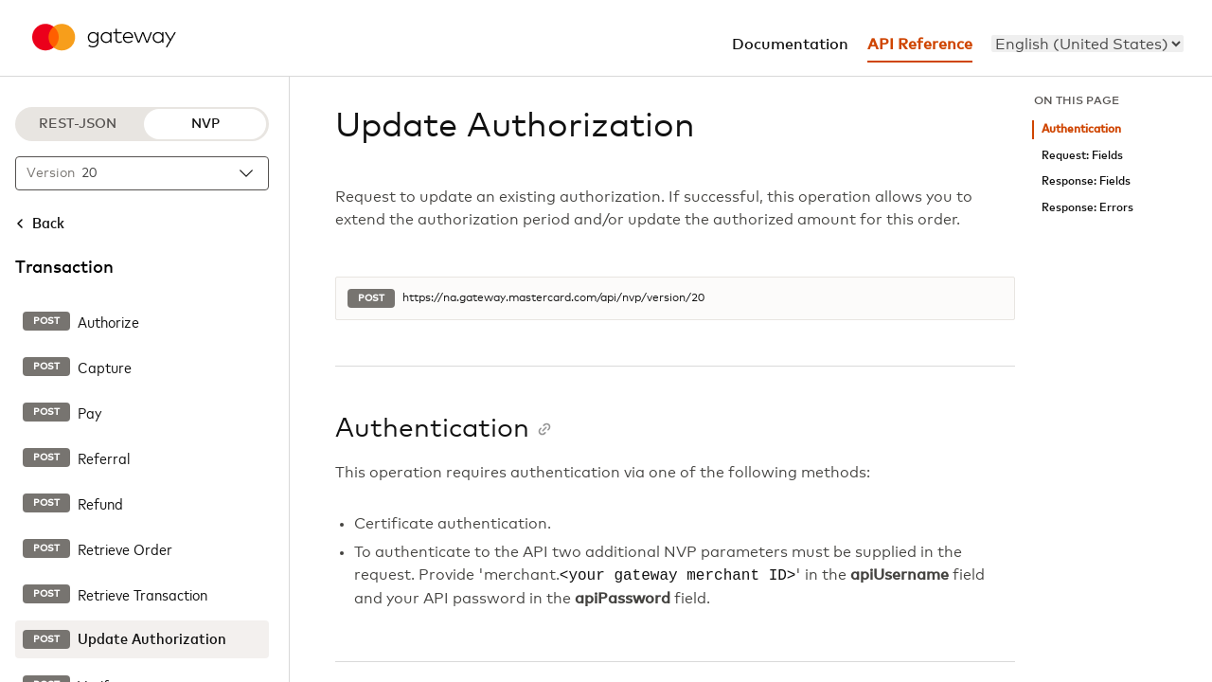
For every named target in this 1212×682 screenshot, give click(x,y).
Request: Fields (1082, 156)
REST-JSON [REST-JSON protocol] (77, 124)
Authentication (1081, 129)
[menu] (1087, 43)
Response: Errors (1087, 208)
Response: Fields (1086, 181)
